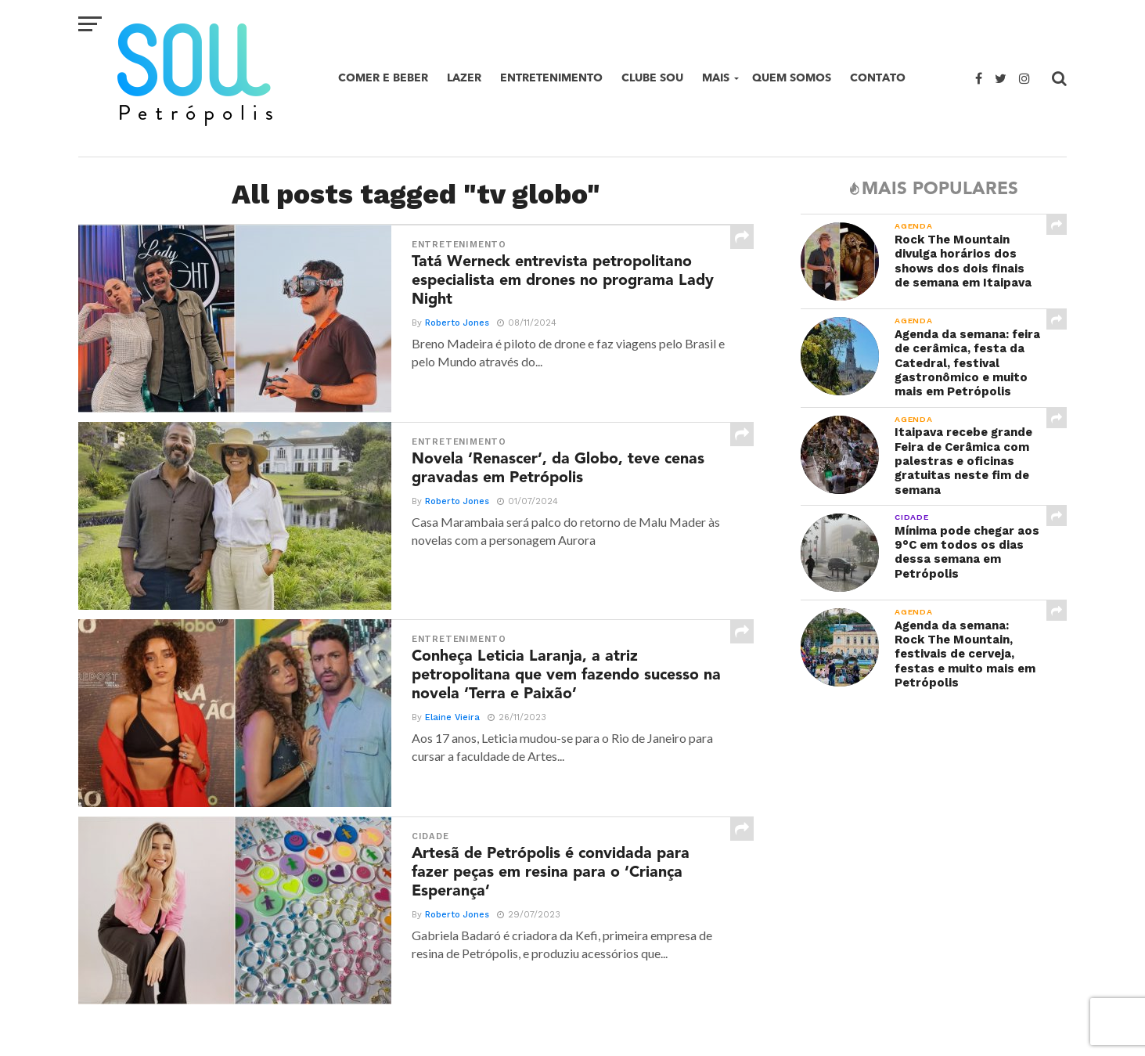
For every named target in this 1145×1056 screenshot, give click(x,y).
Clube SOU (652, 77)
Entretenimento (551, 77)
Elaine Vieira (450, 727)
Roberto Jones (455, 332)
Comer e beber (383, 77)
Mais (715, 77)
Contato (878, 77)
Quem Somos (791, 77)
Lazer (464, 77)
